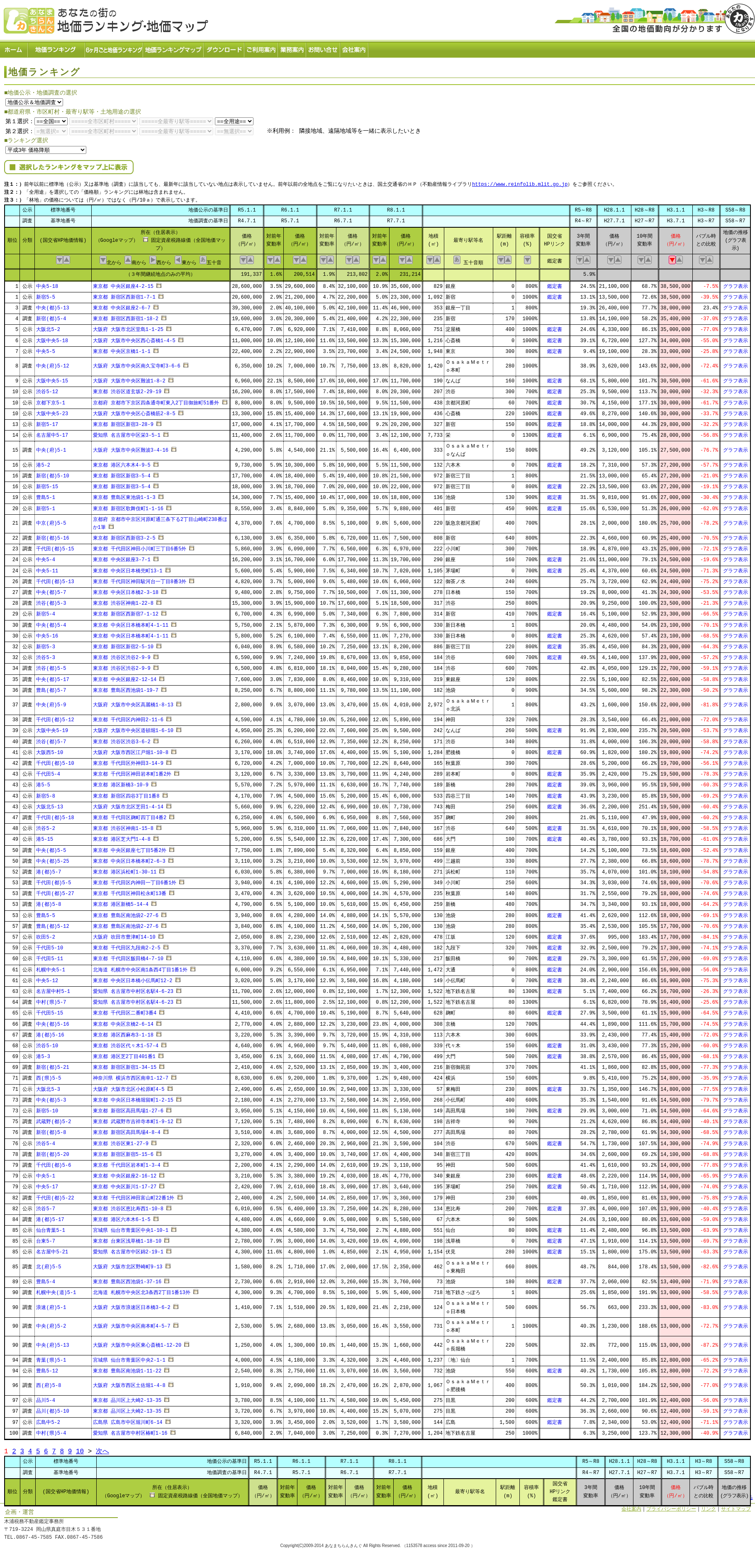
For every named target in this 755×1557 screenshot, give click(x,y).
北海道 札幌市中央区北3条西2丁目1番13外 (141, 1290)
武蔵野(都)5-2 (53, 1119)
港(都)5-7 (48, 869)
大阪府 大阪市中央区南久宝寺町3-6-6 (136, 363)
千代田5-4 (48, 771)
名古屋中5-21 (52, 1249)
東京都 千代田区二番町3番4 (125, 1010)
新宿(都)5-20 (52, 1152)
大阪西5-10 (49, 750)
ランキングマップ (174, 48)
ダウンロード (224, 48)
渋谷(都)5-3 (51, 600)
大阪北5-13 (49, 804)
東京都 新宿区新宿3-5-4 (122, 473)
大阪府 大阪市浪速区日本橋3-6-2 (131, 1305)
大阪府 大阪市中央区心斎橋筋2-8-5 (134, 411)
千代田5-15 (49, 1010)
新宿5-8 (45, 793)
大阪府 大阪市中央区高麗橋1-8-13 (133, 702)
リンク (708, 1506)
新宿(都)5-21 (52, 1065)
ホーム (14, 48)
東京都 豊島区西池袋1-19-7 (125, 687)
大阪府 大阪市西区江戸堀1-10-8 (130, 750)
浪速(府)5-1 (51, 1305)
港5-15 (44, 837)
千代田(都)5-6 (53, 1162)
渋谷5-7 (45, 1206)
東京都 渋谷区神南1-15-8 (123, 826)
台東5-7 (45, 1239)
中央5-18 (47, 283)
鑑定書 (554, 283)
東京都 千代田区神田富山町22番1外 (134, 1195)
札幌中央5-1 (50, 967)
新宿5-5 (45, 294)
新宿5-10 (47, 1108)
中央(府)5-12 (52, 363)
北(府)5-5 (48, 1264)
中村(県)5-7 (51, 999)
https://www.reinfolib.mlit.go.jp (519, 182)
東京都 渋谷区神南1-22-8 (123, 600)
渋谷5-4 (45, 1141)
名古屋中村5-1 (53, 989)
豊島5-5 (45, 913)
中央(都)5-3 (51, 1097)
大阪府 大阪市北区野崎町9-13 (128, 1264)
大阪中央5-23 (52, 411)
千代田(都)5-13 (55, 579)
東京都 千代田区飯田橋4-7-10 (128, 956)
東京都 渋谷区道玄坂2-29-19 (127, 389)
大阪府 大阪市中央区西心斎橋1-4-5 (134, 338)
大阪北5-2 (48, 327)
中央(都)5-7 (51, 590)
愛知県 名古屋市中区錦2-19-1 (128, 1249)
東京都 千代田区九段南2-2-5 (127, 945)
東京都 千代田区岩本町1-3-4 (127, 1162)
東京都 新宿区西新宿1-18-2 (125, 316)
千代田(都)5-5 (53, 880)
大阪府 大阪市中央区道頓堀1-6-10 (133, 728)
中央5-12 (47, 978)
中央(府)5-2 (51, 1324)
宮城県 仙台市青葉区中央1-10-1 (130, 1227)
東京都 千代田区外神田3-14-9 (128, 760)
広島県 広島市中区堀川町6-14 (128, 1419)
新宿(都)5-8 (51, 1130)
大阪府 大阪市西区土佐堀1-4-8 (129, 1383)
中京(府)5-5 (51, 521)
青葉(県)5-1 (51, 1357)
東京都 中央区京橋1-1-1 (122, 349)
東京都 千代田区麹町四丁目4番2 (130, 815)
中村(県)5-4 (51, 1430)
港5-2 (43, 462)
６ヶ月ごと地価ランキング (114, 48)
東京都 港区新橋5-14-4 (121, 902)
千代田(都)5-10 (55, 760)
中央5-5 (45, 349)
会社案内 (355, 48)
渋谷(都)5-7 (51, 739)
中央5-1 (45, 1173)
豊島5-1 (45, 495)
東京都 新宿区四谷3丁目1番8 (126, 793)
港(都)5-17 (50, 1217)
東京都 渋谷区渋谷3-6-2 (122, 739)
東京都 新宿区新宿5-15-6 (123, 1152)
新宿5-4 (45, 612)
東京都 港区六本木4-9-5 (122, 462)
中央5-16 (47, 633)
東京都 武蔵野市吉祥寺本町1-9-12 (133, 1119)
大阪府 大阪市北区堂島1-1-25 (128, 327)
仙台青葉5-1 (50, 1227)
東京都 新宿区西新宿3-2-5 (124, 535)
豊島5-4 (45, 1279)
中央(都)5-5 (51, 847)
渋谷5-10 (47, 1043)
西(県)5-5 (48, 1076)
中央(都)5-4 (51, 622)
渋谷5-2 (45, 826)
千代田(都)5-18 (55, 815)
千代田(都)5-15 (55, 546)
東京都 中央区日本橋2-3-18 (125, 590)
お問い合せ (324, 48)
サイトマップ (736, 1506)
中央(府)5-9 (51, 702)
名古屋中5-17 (52, 432)
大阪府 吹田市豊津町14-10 (124, 934)
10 (80, 1448)
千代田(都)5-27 (55, 891)
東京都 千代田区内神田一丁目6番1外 (135, 880)
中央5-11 (47, 568)
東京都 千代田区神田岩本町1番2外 (132, 771)
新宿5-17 (47, 422)
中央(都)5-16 (52, 1021)
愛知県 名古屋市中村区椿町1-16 (130, 1430)
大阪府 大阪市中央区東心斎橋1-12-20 (137, 1342)
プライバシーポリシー (671, 1506)
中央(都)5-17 (52, 677)
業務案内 (292, 48)
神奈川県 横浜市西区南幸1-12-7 (130, 1076)
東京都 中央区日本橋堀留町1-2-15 (133, 1097)
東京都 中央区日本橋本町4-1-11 (130, 622)
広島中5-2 (48, 1419)
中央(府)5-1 (51, 447)
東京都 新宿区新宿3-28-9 (123, 422)
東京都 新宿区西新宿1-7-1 (124, 294)
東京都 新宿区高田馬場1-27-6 (128, 1108)
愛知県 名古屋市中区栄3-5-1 (127, 432)
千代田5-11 (49, 956)
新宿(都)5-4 (51, 316)
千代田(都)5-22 (55, 1195)
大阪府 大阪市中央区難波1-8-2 (129, 378)
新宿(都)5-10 (52, 473)
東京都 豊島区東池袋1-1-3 (124, 495)
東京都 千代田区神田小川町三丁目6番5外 (140, 546)
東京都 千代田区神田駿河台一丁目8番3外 (140, 579)
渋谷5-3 (45, 655)
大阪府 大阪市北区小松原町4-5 (129, 1086)
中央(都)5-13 (52, 305)
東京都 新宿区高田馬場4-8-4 (127, 1130)
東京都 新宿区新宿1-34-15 (125, 1065)
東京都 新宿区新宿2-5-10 (123, 644)
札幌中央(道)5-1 (56, 1290)
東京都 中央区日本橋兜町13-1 (128, 568)
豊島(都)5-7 (51, 687)
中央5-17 (47, 1184)
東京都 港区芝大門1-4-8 (122, 837)
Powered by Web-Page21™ (724, 1553)
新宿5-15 (47, 484)
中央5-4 (45, 557)
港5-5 (43, 782)
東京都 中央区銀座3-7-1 (122, 557)
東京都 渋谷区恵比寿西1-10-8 (128, 1206)
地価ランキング (56, 48)
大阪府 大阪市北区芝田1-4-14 (128, 804)
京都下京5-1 (50, 400)
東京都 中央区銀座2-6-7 (122, 305)
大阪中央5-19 (52, 728)
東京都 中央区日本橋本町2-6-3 (129, 858)
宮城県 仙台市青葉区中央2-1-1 (129, 1357)
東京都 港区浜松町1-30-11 (125, 869)
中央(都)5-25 (52, 858)
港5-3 (43, 1054)
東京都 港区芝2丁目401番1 (124, 1054)
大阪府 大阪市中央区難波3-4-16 (130, 447)
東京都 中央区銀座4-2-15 (123, 283)
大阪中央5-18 (52, 338)
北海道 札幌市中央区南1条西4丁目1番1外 (140, 967)
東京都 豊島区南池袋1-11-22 (127, 1368)
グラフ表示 (735, 283)
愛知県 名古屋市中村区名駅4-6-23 (133, 989)
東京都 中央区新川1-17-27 (125, 1184)
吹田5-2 (45, 934)
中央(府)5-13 (52, 1342)
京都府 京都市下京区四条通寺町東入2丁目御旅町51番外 (156, 400)
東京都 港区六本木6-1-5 (122, 1217)
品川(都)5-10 (52, 1409)
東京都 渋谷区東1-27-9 (121, 1141)
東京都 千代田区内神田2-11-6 (128, 717)
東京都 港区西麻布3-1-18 (123, 1032)
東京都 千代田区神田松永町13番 (130, 891)
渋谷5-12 (47, 389)
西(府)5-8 (48, 1383)
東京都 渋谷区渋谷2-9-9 (122, 655)
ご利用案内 (261, 48)
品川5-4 (45, 1398)
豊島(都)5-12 (52, 923)
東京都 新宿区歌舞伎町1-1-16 (128, 506)
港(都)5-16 (50, 1032)
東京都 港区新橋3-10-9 (121, 782)
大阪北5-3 (48, 1086)
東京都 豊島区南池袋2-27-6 (125, 913)
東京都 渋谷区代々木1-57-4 (125, 1043)
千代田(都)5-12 (55, 717)
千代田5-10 (49, 945)
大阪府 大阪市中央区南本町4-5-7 (131, 1324)
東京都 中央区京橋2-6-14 (123, 1021)
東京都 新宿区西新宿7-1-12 (125, 612)
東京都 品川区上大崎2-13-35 (127, 1398)
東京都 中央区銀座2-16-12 (125, 1173)
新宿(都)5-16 (52, 535)
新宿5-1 (45, 506)
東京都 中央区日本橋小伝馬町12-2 (133, 978)
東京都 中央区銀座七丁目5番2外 (130, 847)
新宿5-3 (45, 644)
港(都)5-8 (48, 902)
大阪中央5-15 (52, 378)
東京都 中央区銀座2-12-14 (125, 677)
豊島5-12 (47, 1368)
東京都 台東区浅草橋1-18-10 (127, 1239)
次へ (102, 1448)
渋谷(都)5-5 (51, 666)
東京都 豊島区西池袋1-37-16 (127, 1279)
